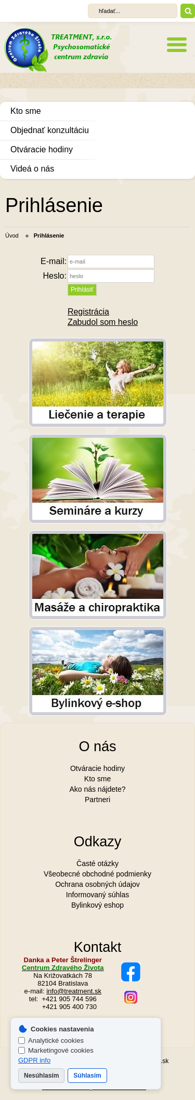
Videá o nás (32, 168)
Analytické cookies (51, 1040)
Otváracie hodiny (41, 149)
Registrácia (88, 311)
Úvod (12, 235)
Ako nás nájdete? (97, 789)
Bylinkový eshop (97, 905)
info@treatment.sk (73, 991)
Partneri (97, 799)
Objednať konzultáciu (49, 130)
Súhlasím (87, 1075)
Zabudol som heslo (103, 322)
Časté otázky (97, 863)
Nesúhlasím (41, 1075)
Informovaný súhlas (97, 895)
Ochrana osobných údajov (97, 884)
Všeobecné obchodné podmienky (97, 874)
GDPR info (34, 1060)
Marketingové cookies (56, 1050)
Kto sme (25, 111)
